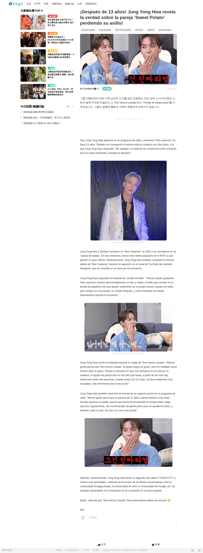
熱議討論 (69, 4)
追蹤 (107, 89)
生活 (79, 4)
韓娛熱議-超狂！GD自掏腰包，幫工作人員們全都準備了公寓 (48, 117)
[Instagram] (199, 550)
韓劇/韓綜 (56, 4)
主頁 (29, 4)
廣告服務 (96, 550)
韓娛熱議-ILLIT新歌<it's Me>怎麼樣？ (42, 123)
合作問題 (85, 550)
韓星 (46, 4)
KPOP (37, 4)
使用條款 (58, 550)
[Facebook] (192, 550)
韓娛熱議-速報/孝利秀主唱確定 (38, 112)
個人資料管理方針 (72, 550)
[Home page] (16, 4)
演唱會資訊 (91, 4)
